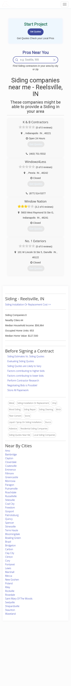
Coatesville (11, 465)
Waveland (10, 613)
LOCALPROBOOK (21, 4)
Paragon (9, 484)
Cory (7, 560)
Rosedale (10, 594)
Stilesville (10, 500)
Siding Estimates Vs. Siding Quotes (25, 356)
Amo (7, 450)
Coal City (9, 503)
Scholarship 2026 (53, 643)
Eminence (10, 469)
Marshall (9, 572)
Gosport (9, 511)
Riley (7, 587)
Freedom (10, 507)
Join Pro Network (29, 643)
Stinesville (10, 526)
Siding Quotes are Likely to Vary (24, 366)
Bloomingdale (12, 534)
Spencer (9, 522)
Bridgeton (10, 545)
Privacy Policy (51, 646)
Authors (48, 650)
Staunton (10, 610)
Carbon (9, 549)
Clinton (9, 556)
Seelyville (10, 602)
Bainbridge (11, 454)
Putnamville (11, 488)
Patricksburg (12, 515)
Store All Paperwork (17, 390)
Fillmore (9, 473)
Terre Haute (11, 530)
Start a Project (11, 654)
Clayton (9, 458)
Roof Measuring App (30, 650)
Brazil (8, 541)
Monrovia (10, 481)
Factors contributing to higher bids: (26, 370)
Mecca (8, 575)
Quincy (9, 519)
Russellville (11, 496)
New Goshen (12, 579)
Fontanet (10, 564)
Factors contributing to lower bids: (25, 375)
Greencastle (11, 477)
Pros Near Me (11, 650)
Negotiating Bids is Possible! (22, 385)
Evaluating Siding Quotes (20, 361)
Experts (24, 646)
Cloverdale (10, 462)
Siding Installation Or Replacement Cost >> (28, 304)
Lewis (8, 568)
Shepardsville (12, 606)
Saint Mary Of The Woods (18, 598)
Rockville (9, 591)
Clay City (9, 553)
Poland (9, 583)
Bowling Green (13, 537)
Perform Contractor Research (23, 380)
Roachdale (10, 492)
